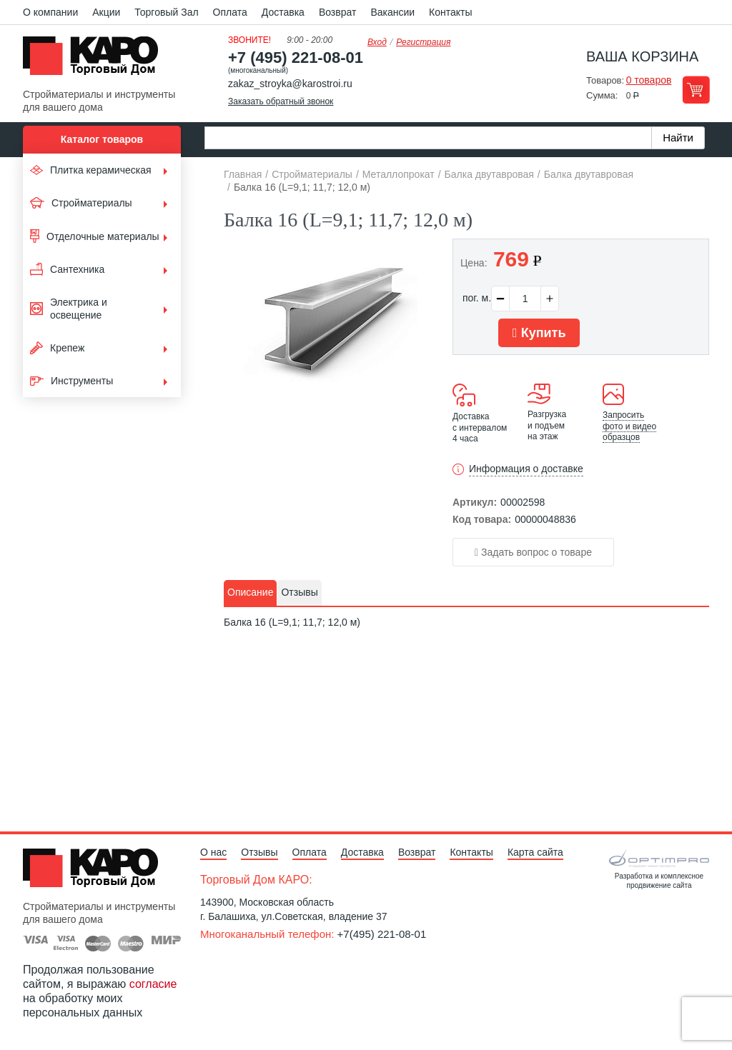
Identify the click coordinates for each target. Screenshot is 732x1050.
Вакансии (392, 12)
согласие (153, 984)
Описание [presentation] (250, 592)
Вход (377, 42)
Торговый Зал (166, 12)
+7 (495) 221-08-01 (295, 57)
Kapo (96, 60)
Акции (106, 12)
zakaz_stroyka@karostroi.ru (290, 83)
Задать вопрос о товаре (533, 552)
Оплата (230, 12)
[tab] (250, 593)
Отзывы (259, 852)
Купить (539, 333)
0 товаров (649, 80)
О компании (50, 12)
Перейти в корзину (696, 90)
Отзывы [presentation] (299, 592)
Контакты (450, 12)
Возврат (338, 12)
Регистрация (423, 42)
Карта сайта (535, 852)
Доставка (283, 12)
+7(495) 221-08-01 (382, 934)
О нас (213, 852)
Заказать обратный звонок (280, 101)
